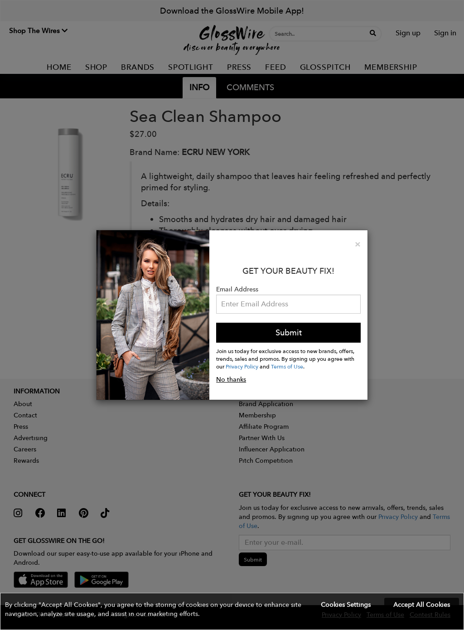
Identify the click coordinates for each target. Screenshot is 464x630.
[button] (232, 611)
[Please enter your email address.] (288, 304)
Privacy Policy (242, 366)
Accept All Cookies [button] (421, 605)
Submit (289, 332)
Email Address (237, 289)
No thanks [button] (231, 379)
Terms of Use (287, 366)
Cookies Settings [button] (346, 605)
